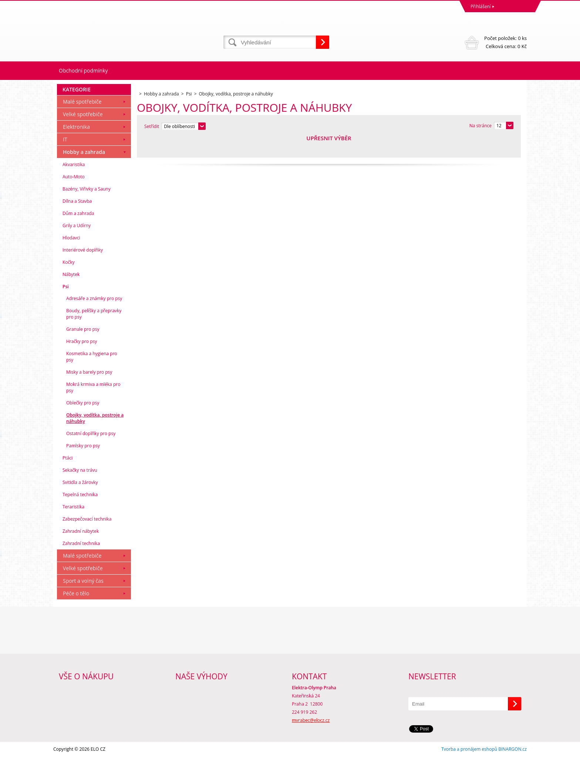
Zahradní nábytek (81, 551)
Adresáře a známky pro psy (94, 319)
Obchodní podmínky (83, 70)
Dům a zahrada (78, 234)
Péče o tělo (76, 613)
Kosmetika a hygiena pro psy (91, 377)
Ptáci (67, 478)
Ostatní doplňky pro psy (90, 454)
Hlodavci (71, 258)
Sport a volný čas (83, 601)
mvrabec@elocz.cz (311, 740)
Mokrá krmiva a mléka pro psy (93, 407)
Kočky (69, 282)
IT (65, 159)
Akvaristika (74, 185)
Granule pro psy (83, 349)
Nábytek (71, 295)
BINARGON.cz (512, 769)
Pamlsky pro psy (83, 466)
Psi (66, 307)
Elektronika (76, 147)
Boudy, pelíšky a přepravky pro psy (93, 334)
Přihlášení (481, 6)
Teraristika (73, 527)
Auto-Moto (74, 197)
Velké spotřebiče (83, 134)
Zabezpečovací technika (87, 539)
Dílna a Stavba (77, 221)
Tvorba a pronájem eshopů (469, 769)
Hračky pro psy (81, 362)
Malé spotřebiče (82, 121)
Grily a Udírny (77, 246)
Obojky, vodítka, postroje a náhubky (95, 438)
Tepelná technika (80, 515)
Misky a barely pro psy (89, 392)
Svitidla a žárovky (80, 503)
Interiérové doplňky (83, 270)
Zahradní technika (81, 564)
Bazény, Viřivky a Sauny (87, 209)
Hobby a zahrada (84, 172)
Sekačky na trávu (80, 490)
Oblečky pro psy (82, 423)
